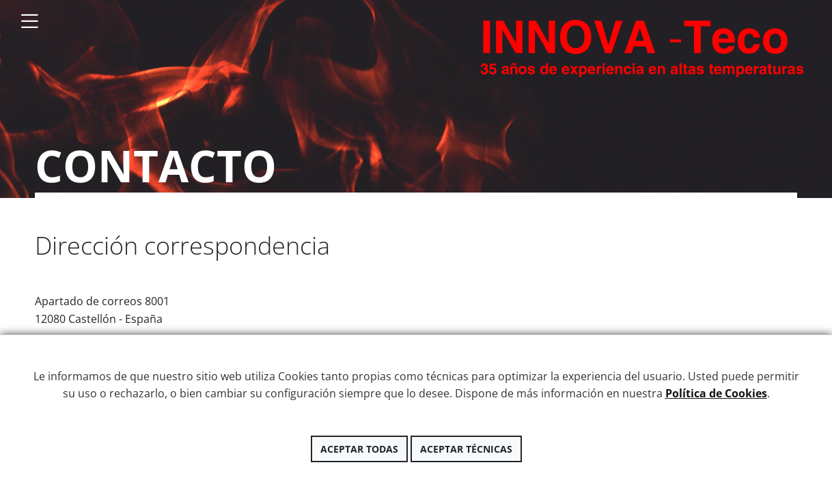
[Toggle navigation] (29, 21)
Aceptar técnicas (466, 448)
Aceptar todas (359, 448)
